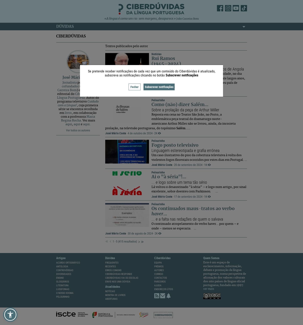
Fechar (134, 87)
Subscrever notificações (159, 87)
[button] (10, 315)
